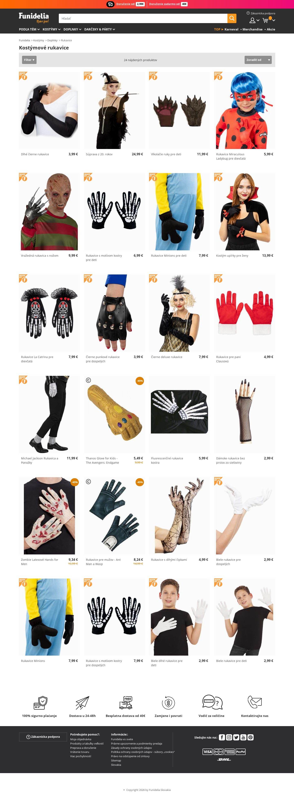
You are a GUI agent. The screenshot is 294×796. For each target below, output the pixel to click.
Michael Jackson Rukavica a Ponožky (39, 460)
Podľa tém (27, 29)
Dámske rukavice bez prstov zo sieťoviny (230, 460)
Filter (27, 60)
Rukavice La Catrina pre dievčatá (37, 359)
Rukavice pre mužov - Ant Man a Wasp (103, 562)
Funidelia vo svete (122, 739)
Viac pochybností (80, 756)
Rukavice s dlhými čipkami (169, 560)
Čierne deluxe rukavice (166, 357)
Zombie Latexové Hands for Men (39, 562)
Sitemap (116, 760)
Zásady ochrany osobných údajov (131, 748)
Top (217, 29)
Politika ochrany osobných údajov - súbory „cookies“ (143, 752)
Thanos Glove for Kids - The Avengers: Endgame (102, 460)
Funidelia (24, 40)
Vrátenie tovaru (79, 752)
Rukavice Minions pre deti (169, 255)
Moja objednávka (80, 739)
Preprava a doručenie (83, 748)
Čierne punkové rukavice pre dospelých (103, 359)
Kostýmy (50, 29)
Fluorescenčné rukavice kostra (167, 460)
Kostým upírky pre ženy (232, 255)
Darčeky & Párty (98, 29)
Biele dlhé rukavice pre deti (167, 663)
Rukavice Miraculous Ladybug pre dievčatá (231, 156)
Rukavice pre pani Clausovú (228, 359)
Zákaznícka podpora (43, 737)
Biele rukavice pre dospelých (228, 562)
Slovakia (116, 765)
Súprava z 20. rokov (99, 154)
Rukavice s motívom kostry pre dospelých (104, 663)
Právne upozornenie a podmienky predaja (136, 743)
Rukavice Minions (33, 661)
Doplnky (70, 29)
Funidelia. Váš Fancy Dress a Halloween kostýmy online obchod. (34, 18)
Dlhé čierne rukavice (35, 154)
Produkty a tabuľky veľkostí (87, 743)
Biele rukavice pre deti (231, 661)
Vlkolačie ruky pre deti (166, 154)
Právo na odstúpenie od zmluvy (130, 756)
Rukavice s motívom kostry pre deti (104, 258)
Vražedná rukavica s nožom (39, 255)
